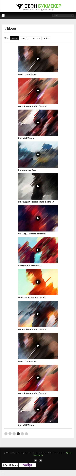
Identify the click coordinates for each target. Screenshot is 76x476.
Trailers (46, 38)
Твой (38, 6)
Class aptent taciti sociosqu (32, 234)
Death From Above (27, 74)
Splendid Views (26, 138)
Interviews (36, 38)
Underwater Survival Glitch (32, 297)
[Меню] (3, 15)
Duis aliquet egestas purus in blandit (36, 202)
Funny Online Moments (30, 266)
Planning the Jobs (27, 170)
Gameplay (24, 38)
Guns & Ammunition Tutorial (32, 106)
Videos (14, 38)
